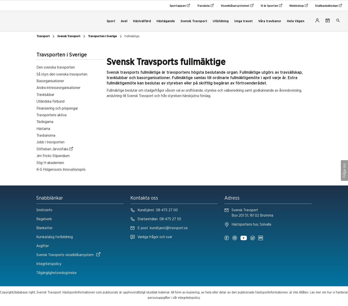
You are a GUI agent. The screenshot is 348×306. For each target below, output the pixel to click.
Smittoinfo (44, 210)
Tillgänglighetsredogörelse (56, 273)
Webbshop (298, 5)
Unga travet (243, 21)
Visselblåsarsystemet (237, 5)
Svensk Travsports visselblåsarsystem (68, 254)
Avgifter (42, 246)
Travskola (205, 5)
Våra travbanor (269, 21)
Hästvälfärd (142, 21)
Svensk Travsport (193, 21)
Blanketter (44, 228)
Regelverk (44, 219)
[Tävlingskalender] (328, 21)
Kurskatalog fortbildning (54, 237)
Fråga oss (344, 170)
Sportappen (180, 5)
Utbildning (221, 21)
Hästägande (166, 21)
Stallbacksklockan (328, 5)
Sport (111, 21)
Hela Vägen (295, 21)
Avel (124, 21)
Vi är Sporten (271, 5)
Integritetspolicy (48, 264)
